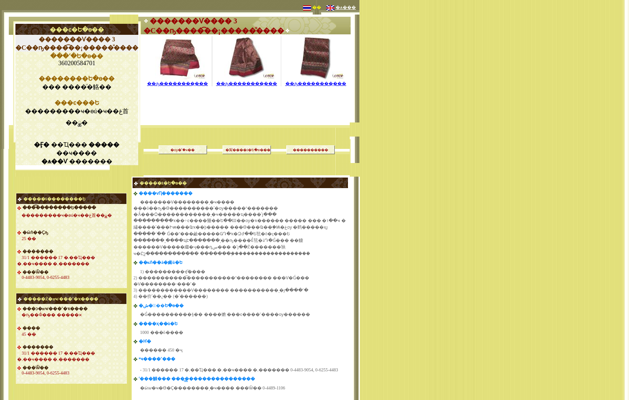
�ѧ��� (346, 7)
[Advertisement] (247, 94)
